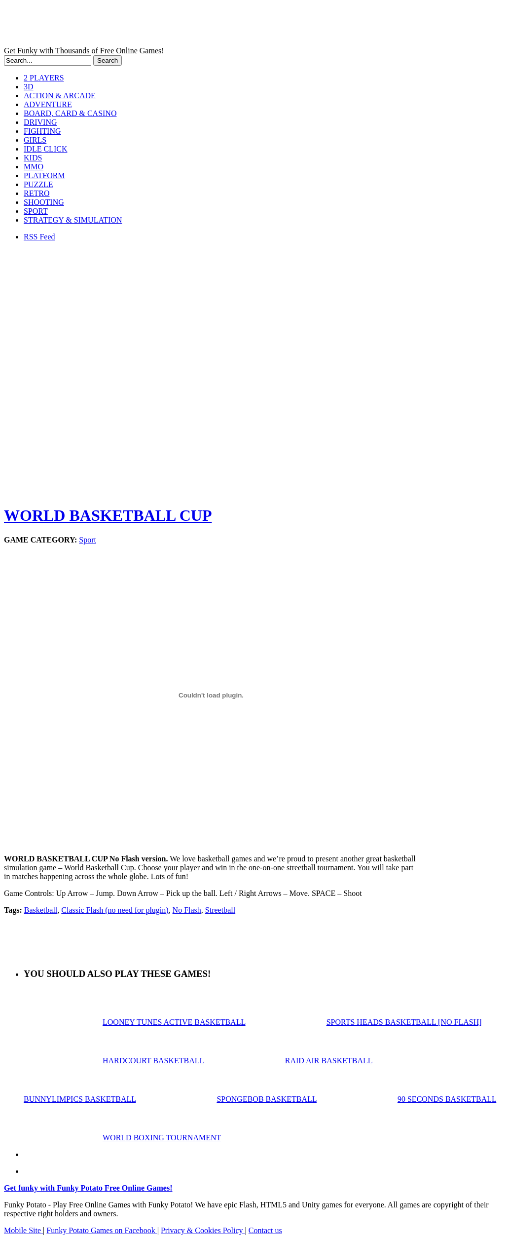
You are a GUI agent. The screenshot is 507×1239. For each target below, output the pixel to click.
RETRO (36, 193)
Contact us (265, 1230)
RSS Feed (39, 236)
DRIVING (40, 122)
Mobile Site (23, 1230)
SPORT (36, 211)
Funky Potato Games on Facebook (101, 1230)
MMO (33, 166)
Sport (87, 540)
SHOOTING (44, 202)
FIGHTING (42, 131)
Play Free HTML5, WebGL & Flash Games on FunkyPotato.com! (171, 25)
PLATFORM (44, 175)
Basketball (41, 910)
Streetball (220, 910)
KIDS (33, 158)
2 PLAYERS (44, 78)
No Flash (187, 910)
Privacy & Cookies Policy (203, 1230)
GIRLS (35, 140)
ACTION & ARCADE (60, 95)
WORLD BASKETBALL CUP (108, 515)
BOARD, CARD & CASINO (70, 113)
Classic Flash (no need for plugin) (114, 910)
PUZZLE (38, 184)
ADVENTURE (48, 104)
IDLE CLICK (45, 149)
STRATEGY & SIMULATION (73, 220)
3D (29, 86)
